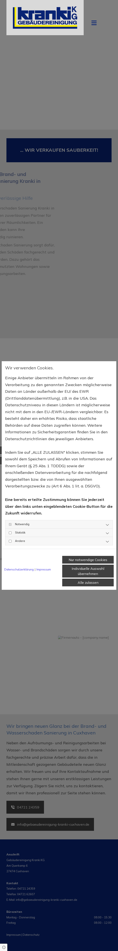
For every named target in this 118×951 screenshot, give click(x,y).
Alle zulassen (88, 582)
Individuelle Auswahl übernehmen (88, 571)
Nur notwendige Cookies (88, 560)
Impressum (43, 569)
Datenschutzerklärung (19, 569)
